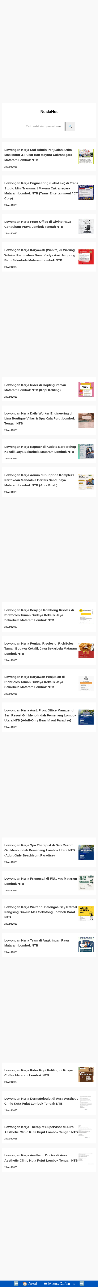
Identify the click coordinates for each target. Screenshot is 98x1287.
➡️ (81, 1283)
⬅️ (16, 1283)
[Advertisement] (49, 50)
